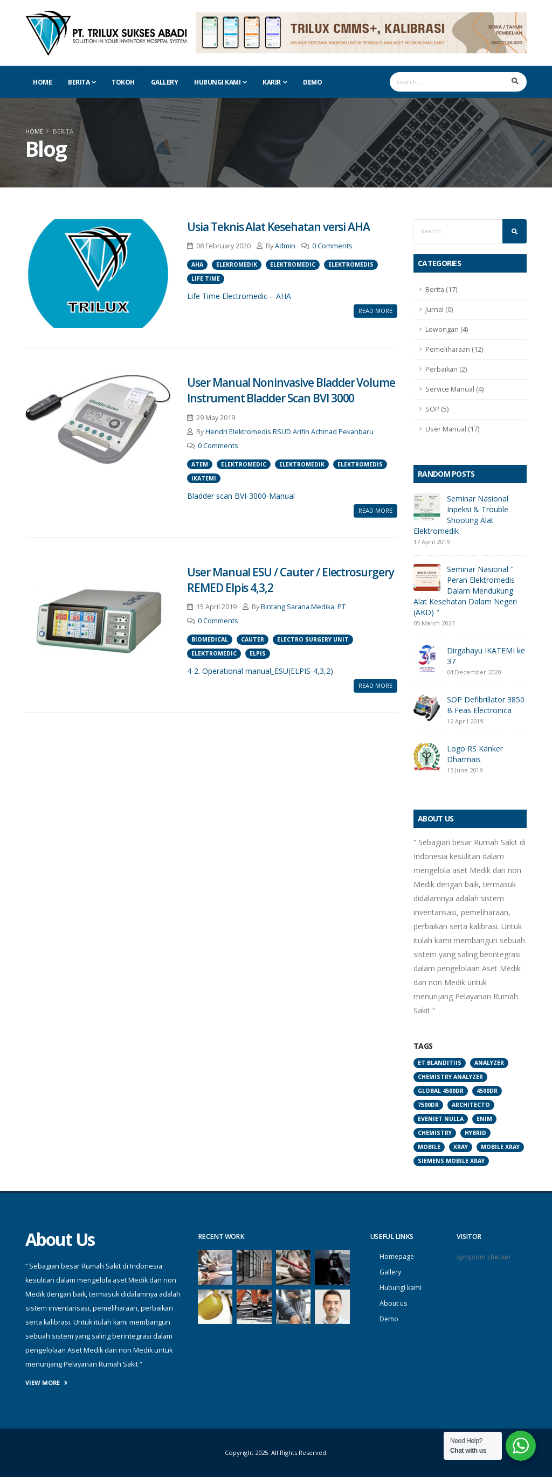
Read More (375, 310)
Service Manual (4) (454, 389)
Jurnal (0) (439, 309)
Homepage (397, 1256)
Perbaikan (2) (446, 369)
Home (42, 82)
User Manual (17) (452, 429)
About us (394, 1303)
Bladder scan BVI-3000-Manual (241, 496)
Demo (312, 82)
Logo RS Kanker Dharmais (475, 753)
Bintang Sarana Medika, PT (303, 606)
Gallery (164, 82)
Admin (285, 245)
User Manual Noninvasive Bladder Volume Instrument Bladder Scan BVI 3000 (291, 390)
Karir (272, 82)
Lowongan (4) (446, 329)
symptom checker (485, 1257)
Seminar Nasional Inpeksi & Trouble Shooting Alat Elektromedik (460, 514)
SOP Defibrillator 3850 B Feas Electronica (486, 704)
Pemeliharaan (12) (454, 349)
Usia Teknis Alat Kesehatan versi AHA (278, 226)
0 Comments (332, 245)
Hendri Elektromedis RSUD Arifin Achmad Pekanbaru (289, 431)
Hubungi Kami (217, 82)
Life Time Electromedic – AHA (239, 296)
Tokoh (123, 82)
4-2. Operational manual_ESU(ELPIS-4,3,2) (260, 671)
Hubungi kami (401, 1287)
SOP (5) (436, 409)
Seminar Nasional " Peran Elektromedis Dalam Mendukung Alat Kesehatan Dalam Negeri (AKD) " (465, 590)
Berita (78, 82)
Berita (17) (441, 289)
